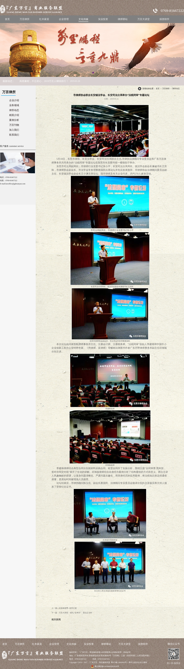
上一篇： (64, 608)
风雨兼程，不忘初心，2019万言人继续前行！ (44, 81)
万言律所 (166, 88)
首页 (7, 19)
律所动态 (176, 88)
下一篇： (72, 613)
